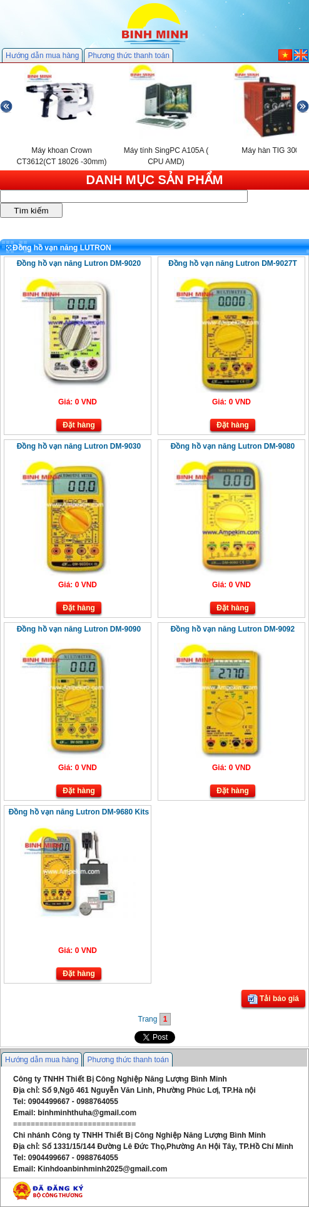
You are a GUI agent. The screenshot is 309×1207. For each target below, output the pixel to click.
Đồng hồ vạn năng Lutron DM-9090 (79, 629)
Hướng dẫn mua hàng (42, 55)
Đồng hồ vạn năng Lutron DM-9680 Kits (79, 812)
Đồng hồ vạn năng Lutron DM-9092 (233, 629)
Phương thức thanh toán (128, 55)
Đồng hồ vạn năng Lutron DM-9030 (79, 446)
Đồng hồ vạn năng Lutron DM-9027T (232, 263)
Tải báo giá (273, 999)
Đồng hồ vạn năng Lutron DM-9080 (233, 446)
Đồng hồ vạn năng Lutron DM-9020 (79, 263)
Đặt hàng (79, 425)
